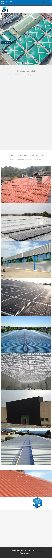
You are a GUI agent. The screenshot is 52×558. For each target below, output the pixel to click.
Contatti (32, 555)
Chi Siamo (26, 555)
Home (21, 555)
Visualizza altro (6, 43)
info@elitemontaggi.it (17, 552)
